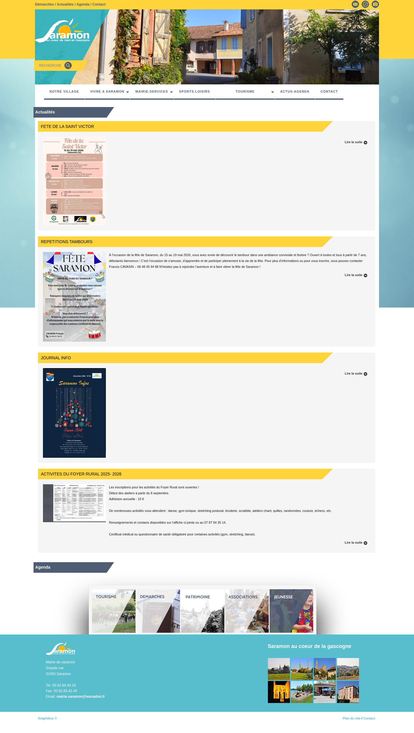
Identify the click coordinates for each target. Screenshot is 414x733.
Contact (99, 4)
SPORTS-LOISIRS (194, 91)
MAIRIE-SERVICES (152, 91)
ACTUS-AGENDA (295, 91)
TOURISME (245, 91)
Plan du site (352, 718)
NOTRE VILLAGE (64, 91)
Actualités (65, 4)
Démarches (44, 4)
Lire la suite (356, 142)
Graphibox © (47, 718)
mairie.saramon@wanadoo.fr (80, 696)
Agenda (82, 4)
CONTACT (329, 91)
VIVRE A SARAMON (107, 91)
